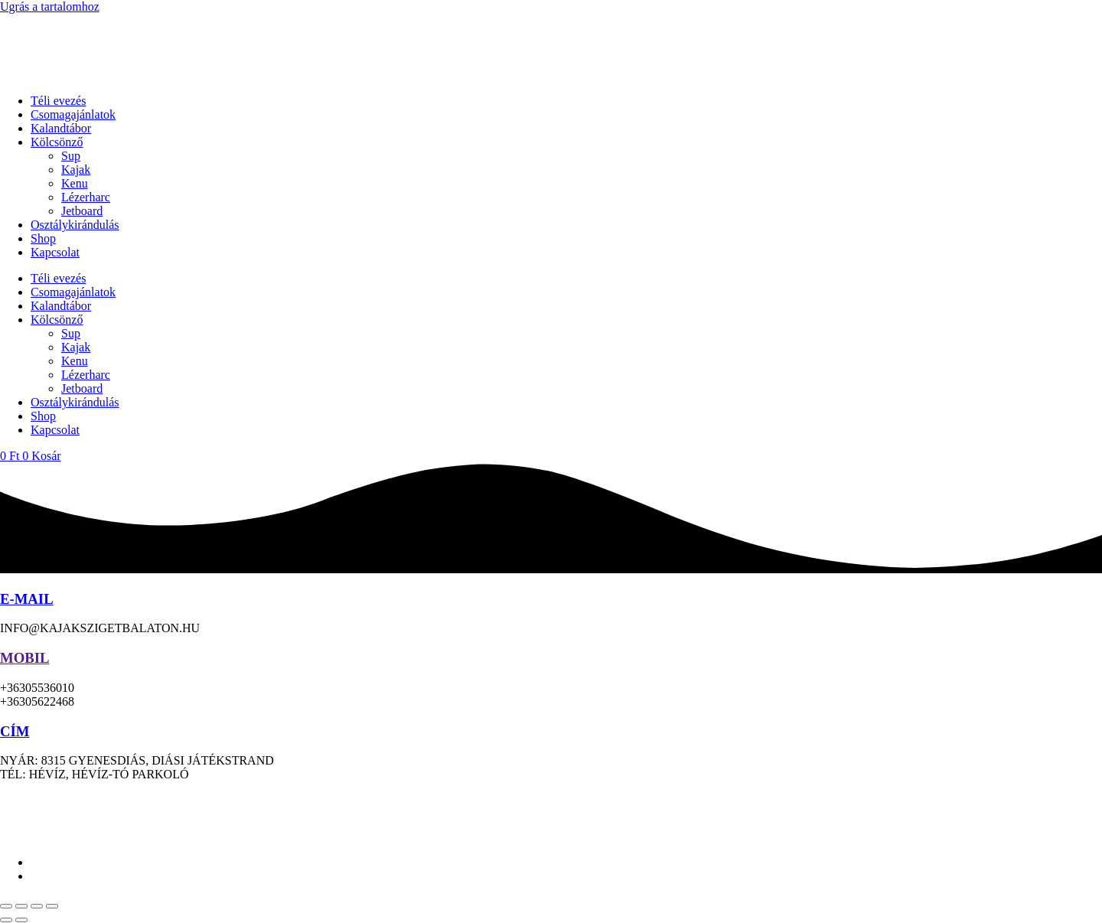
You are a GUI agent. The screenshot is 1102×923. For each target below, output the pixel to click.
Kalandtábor (61, 128)
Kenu (74, 183)
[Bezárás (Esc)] (52, 906)
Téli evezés (58, 100)
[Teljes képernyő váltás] (21, 906)
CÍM (14, 731)
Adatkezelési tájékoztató (583, 800)
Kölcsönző (57, 141)
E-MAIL (27, 599)
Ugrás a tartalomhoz (49, 6)
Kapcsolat (55, 252)
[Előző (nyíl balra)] (6, 920)
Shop (43, 238)
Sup (70, 155)
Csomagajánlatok (73, 114)
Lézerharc (85, 197)
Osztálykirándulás (75, 224)
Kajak (75, 169)
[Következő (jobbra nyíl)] (21, 920)
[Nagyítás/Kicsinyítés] (6, 906)
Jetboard (82, 210)
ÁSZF (670, 800)
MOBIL (24, 658)
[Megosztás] (37, 906)
